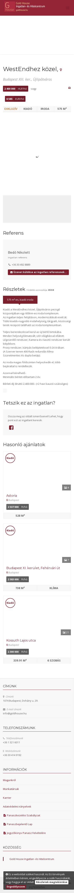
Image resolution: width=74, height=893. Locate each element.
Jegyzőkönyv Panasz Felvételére (24, 833)
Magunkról (9, 780)
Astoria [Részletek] (11, 495)
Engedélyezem (16, 886)
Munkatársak (11, 789)
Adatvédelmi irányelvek (17, 806)
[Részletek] (37, 470)
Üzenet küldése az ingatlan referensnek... (38, 272)
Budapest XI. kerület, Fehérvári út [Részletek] (33, 568)
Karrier (7, 797)
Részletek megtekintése (51, 882)
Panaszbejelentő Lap (17, 824)
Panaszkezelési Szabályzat (21, 815)
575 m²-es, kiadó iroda (20, 299)
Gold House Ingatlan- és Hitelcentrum (31, 859)
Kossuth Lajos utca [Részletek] (21, 640)
